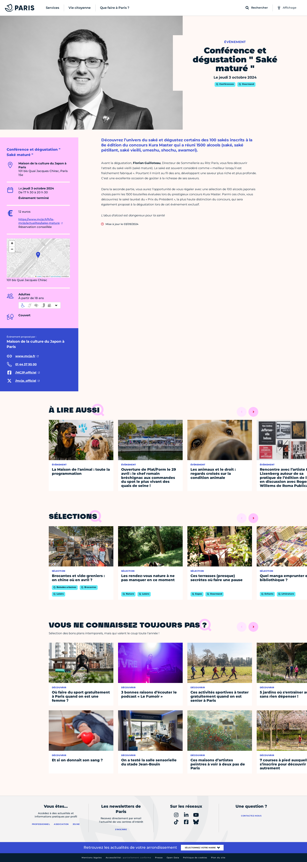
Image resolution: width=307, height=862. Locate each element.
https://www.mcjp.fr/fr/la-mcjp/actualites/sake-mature (39, 221)
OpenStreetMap (56, 276)
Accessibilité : (128, 857)
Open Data (173, 857)
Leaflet (38, 276)
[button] (38, 255)
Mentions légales (92, 857)
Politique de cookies (195, 857)
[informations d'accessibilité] (39, 305)
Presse (159, 857)
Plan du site (218, 857)
